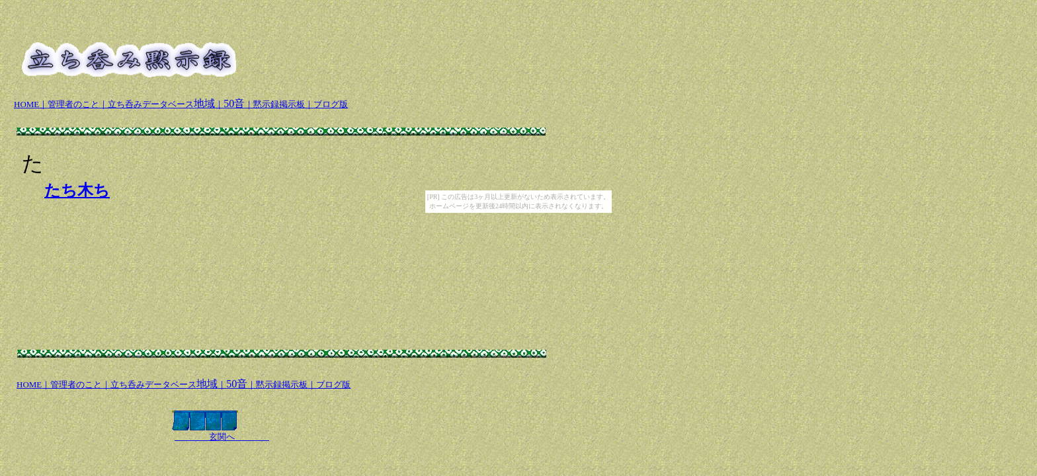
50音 (234, 103)
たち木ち (77, 190)
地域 (161, 103)
